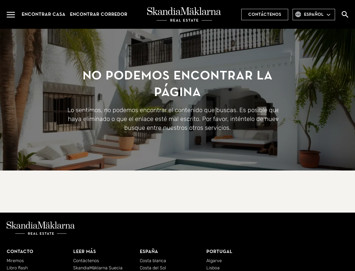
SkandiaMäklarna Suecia (98, 267)
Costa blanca (153, 260)
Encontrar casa (43, 14)
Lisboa (213, 267)
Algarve (214, 260)
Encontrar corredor (98, 14)
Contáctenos (264, 14)
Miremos (15, 260)
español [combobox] (314, 14)
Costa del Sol (153, 267)
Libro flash (17, 267)
